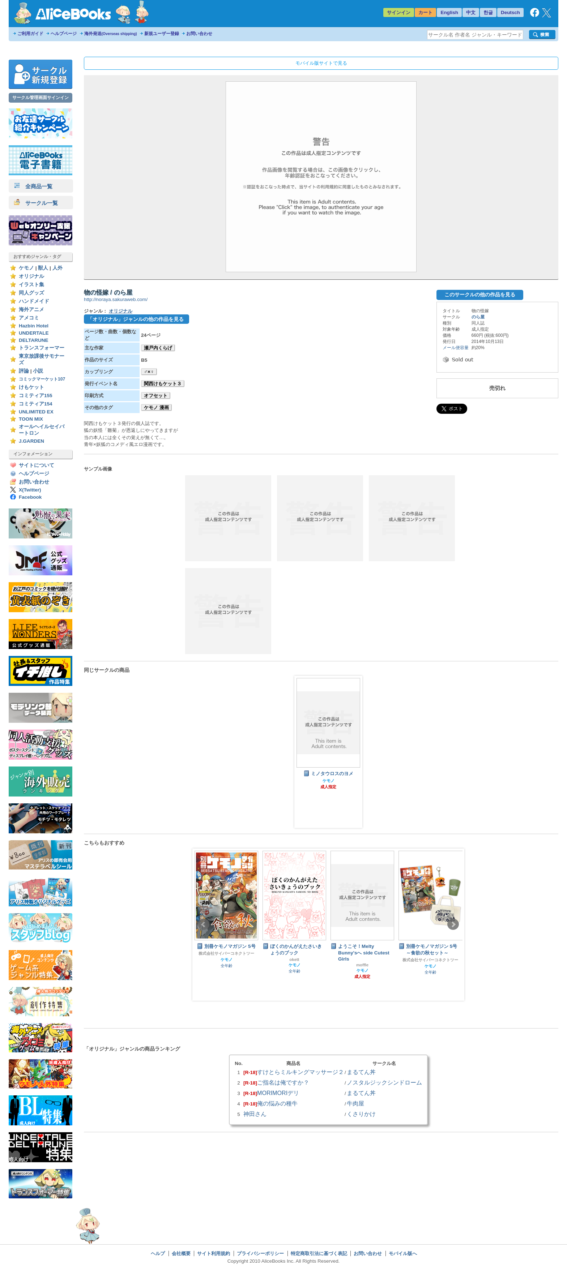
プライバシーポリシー (260, 1253)
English (449, 12)
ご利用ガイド (30, 33)
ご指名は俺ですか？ (283, 1082)
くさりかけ (361, 1114)
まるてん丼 (361, 1072)
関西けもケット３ (163, 383)
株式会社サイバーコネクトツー (226, 953)
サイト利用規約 (213, 1253)
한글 (488, 12)
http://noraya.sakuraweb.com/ (116, 299)
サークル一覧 (36, 203)
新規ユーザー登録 (161, 33)
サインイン (398, 12)
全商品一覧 (33, 186)
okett (294, 959)
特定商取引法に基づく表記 (319, 1253)
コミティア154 (35, 404)
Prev (203, 924)
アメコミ (29, 318)
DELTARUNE (33, 340)
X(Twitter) (30, 490)
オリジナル (31, 276)
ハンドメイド (34, 301)
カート (425, 12)
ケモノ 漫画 (156, 407)
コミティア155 (35, 395)
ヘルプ (158, 1253)
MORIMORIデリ (278, 1093)
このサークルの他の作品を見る (479, 294)
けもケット (31, 387)
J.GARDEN (31, 441)
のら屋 (478, 316)
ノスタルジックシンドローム (384, 1082)
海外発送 (110, 33)
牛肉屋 (355, 1103)
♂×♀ (149, 371)
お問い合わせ (199, 33)
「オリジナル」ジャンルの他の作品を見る (136, 319)
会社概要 (181, 1253)
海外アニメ (31, 309)
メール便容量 (456, 347)
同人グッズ (31, 293)
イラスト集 (31, 284)
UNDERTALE (34, 333)
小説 (38, 371)
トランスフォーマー (41, 348)
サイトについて (36, 465)
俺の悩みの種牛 (277, 1103)
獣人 (43, 268)
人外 (57, 268)
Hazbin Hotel (33, 326)
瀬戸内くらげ (158, 348)
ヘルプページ (64, 33)
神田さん (255, 1114)
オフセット (155, 395)
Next (453, 924)
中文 (471, 12)
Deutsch (510, 12)
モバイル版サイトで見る (321, 63)
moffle (362, 965)
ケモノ (26, 268)
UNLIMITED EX (36, 412)
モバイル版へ (403, 1253)
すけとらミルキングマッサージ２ (300, 1072)
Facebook (30, 497)
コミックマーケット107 (42, 379)
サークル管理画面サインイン (40, 97)
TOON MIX (31, 419)
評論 (24, 371)
